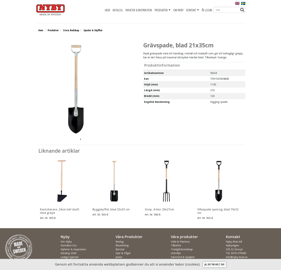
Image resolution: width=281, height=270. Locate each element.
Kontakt (191, 10)
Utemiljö (176, 253)
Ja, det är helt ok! (214, 264)
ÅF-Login (207, 10)
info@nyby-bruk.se (236, 257)
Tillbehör (176, 245)
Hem (107, 10)
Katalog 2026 (68, 253)
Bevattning (122, 245)
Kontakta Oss (69, 245)
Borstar (120, 249)
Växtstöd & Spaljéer (183, 257)
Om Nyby (178, 10)
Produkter (161, 10)
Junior (119, 257)
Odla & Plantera (180, 241)
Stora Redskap (71, 30)
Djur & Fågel (123, 253)
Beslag (120, 241)
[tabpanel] (77, 89)
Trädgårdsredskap (182, 249)
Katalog (118, 10)
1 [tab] (80, 139)
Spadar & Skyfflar (93, 30)
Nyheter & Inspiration (139, 10)
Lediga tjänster (70, 257)
